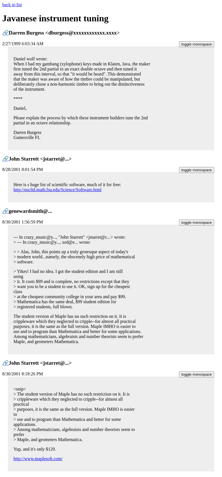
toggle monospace (196, 44)
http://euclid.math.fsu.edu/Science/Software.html (57, 189)
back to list (12, 4)
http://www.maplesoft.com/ (38, 458)
